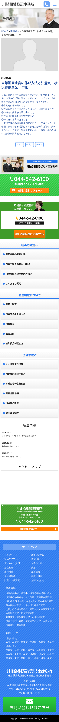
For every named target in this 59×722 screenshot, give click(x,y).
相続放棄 (8, 572)
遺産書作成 (9, 576)
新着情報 (35, 572)
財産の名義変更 (12, 580)
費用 (33, 567)
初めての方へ (11, 559)
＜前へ (19, 144)
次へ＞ (39, 144)
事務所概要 (36, 576)
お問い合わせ (37, 580)
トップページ (11, 555)
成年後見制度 (37, 555)
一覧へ (29, 144)
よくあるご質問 (12, 563)
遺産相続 (8, 567)
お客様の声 (36, 563)
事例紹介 (35, 559)
